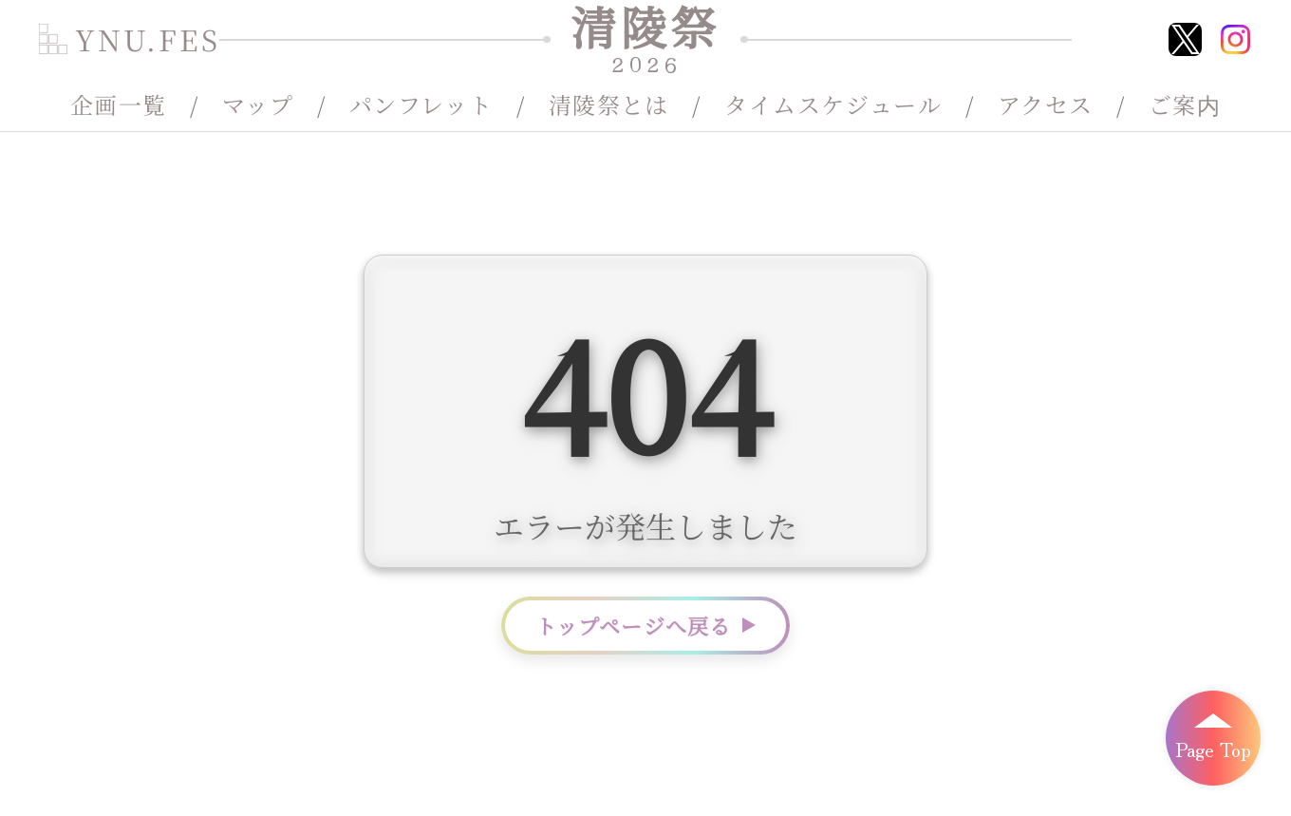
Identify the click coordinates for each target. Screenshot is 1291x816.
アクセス (1046, 104)
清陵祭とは (609, 104)
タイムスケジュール (833, 104)
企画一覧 (118, 104)
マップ (257, 104)
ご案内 (1185, 104)
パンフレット (421, 104)
